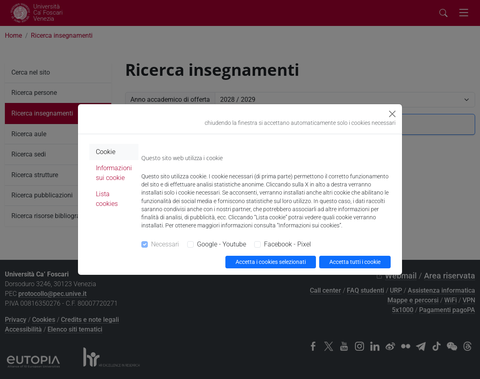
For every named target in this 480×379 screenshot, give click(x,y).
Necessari (165, 244)
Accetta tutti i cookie (355, 262)
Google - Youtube (221, 244)
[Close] (392, 113)
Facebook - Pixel (287, 244)
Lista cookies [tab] (107, 199)
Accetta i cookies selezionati (271, 262)
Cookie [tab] (105, 152)
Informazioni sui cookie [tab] (114, 173)
